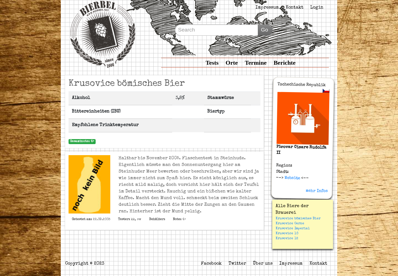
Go (264, 30)
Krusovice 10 (287, 233)
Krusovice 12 (287, 238)
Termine (256, 62)
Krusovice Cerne (290, 223)
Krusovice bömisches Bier (298, 218)
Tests (212, 62)
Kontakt (294, 8)
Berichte (284, 62)
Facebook (211, 264)
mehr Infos (317, 191)
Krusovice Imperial (293, 228)
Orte (232, 62)
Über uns (263, 264)
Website (291, 178)
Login (316, 8)
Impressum (267, 8)
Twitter (237, 264)
